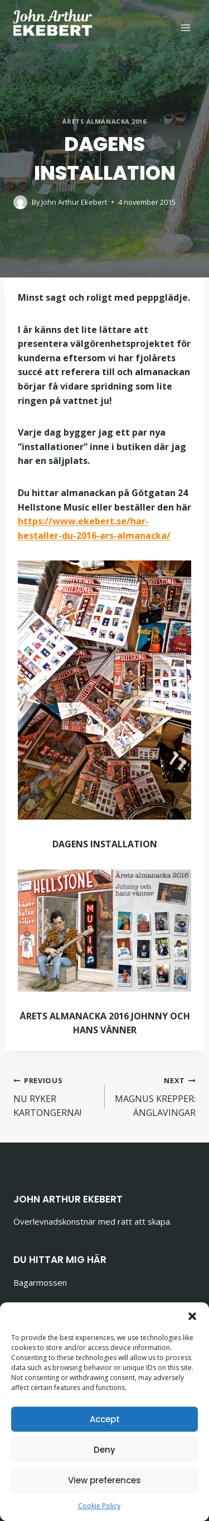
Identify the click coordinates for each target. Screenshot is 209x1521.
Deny (104, 1450)
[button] (192, 1316)
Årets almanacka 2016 (104, 121)
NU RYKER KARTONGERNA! (54, 1096)
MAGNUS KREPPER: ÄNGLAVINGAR (155, 1096)
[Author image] (20, 202)
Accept (105, 1419)
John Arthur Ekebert (74, 202)
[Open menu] (185, 27)
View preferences (104, 1480)
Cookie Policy (99, 1505)
